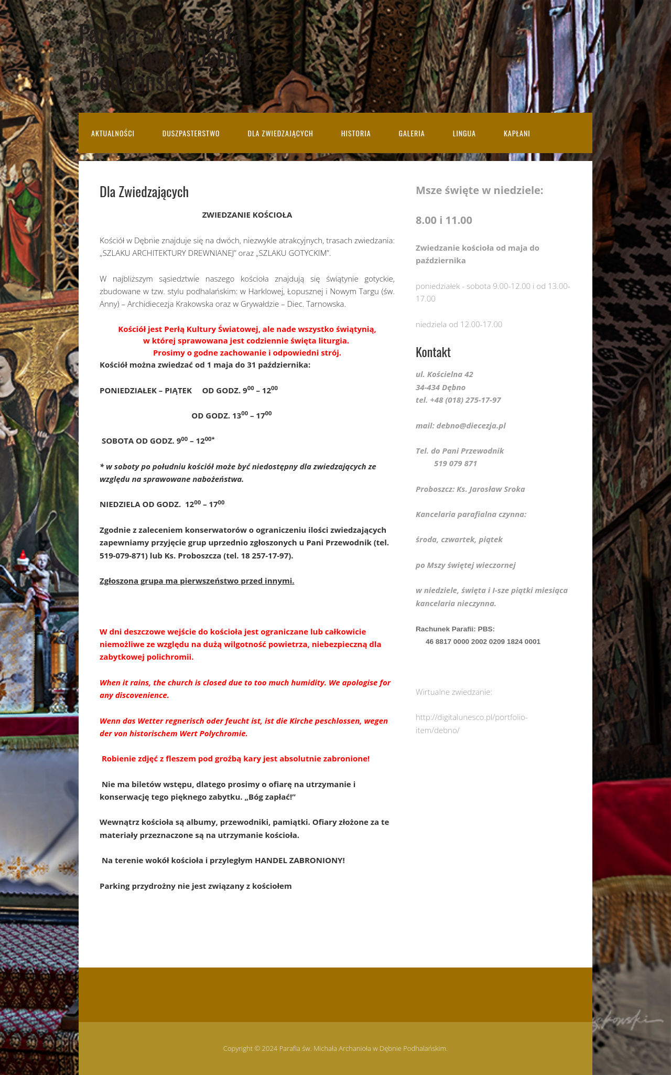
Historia (356, 132)
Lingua (464, 132)
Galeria (411, 132)
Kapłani (517, 132)
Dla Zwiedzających (280, 132)
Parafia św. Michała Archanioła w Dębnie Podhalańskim (166, 56)
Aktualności (113, 132)
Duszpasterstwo (191, 132)
